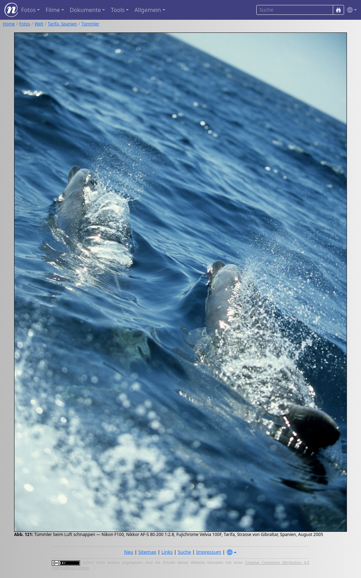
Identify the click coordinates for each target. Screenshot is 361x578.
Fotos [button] (28, 10)
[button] (350, 10)
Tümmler (90, 24)
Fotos (24, 24)
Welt (39, 24)
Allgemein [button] (147, 10)
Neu (128, 552)
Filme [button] (52, 10)
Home (9, 24)
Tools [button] (117, 10)
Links (167, 552)
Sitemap (147, 552)
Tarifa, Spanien (62, 24)
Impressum (208, 552)
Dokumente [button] (85, 10)
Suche (184, 552)
